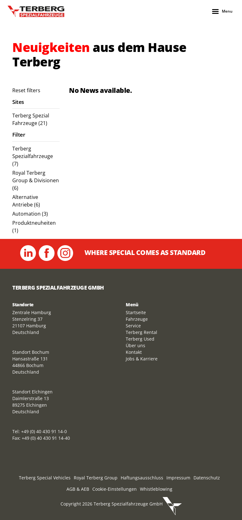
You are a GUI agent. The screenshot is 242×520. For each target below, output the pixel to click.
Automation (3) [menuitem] (30, 213)
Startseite (136, 312)
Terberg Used (140, 339)
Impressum (178, 478)
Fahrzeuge (137, 319)
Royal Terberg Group (96, 478)
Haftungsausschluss (142, 478)
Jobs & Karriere (142, 359)
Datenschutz (206, 478)
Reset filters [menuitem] (26, 90)
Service (133, 326)
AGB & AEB (77, 489)
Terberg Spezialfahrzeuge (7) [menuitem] (32, 156)
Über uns (135, 345)
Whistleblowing (156, 489)
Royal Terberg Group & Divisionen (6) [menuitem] (35, 180)
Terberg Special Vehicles (45, 478)
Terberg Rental (141, 332)
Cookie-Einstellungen (114, 489)
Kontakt (134, 352)
